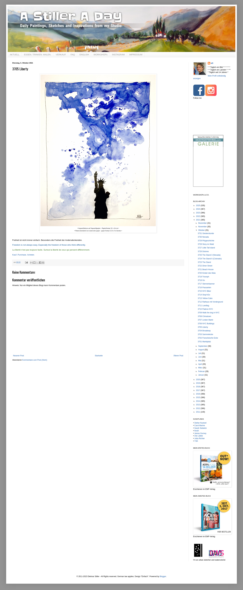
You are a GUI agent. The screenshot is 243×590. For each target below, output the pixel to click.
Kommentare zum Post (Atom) (34, 360)
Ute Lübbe (198, 436)
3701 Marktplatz (204, 342)
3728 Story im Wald (206, 244)
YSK (196, 441)
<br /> (208, 169)
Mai (200, 361)
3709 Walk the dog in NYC (208, 313)
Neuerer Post (18, 356)
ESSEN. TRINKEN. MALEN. (37, 54)
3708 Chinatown (204, 316)
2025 (198, 205)
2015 (198, 397)
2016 (198, 394)
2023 (198, 213)
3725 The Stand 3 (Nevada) (209, 255)
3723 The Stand (204, 262)
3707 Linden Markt (205, 320)
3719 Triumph (203, 277)
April (200, 364)
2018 (198, 387)
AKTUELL (14, 54)
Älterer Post (178, 356)
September (203, 346)
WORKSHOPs (100, 54)
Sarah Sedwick (200, 428)
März (200, 368)
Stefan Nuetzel (200, 423)
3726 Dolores (203, 251)
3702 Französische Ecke (208, 338)
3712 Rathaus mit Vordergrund (210, 302)
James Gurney (200, 433)
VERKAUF (61, 54)
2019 (198, 383)
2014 (198, 401)
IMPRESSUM (135, 54)
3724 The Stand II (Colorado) (210, 259)
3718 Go (201, 280)
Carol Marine (199, 425)
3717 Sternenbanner (206, 284)
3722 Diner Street (205, 266)
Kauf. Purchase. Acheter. (23, 255)
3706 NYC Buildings (206, 324)
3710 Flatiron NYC (205, 309)
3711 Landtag (203, 305)
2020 (198, 379)
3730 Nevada (203, 237)
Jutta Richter (199, 438)
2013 (198, 405)
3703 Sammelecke (205, 334)
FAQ (73, 54)
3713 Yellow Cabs (205, 298)
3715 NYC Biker (204, 291)
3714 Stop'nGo (204, 295)
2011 (198, 412)
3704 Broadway (204, 331)
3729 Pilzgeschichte (206, 241)
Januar (201, 375)
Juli (199, 353)
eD (212, 63)
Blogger (163, 576)
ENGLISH (84, 54)
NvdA (196, 431)
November (202, 227)
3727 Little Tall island (206, 248)
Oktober (201, 230)
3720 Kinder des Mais (207, 273)
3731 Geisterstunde (206, 233)
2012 (198, 408)
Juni (200, 357)
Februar (201, 371)
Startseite (99, 356)
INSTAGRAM (118, 54)
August (201, 350)
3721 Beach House (205, 269)
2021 (198, 220)
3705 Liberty (203, 327)
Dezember (202, 223)
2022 (198, 216)
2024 (198, 209)
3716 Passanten (204, 287)
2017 (198, 390)
